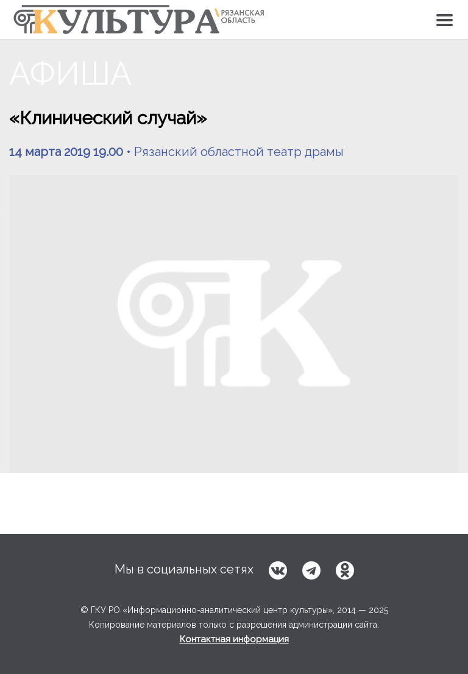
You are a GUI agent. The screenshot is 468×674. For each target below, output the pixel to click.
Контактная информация (234, 639)
